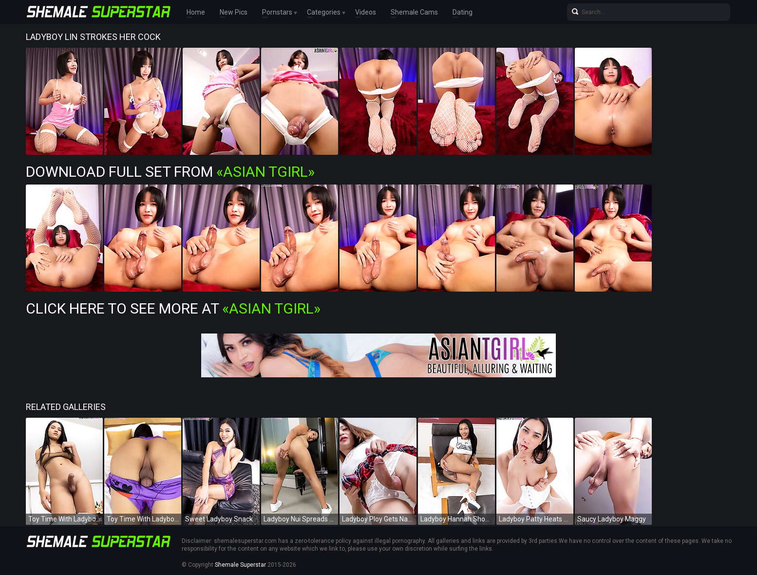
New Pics (233, 12)
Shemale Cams (414, 12)
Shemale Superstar (240, 564)
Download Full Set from (170, 171)
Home (196, 12)
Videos (365, 12)
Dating (463, 12)
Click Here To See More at (173, 308)
